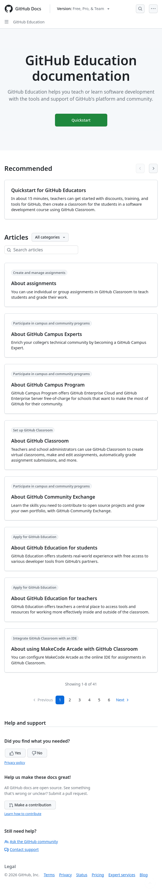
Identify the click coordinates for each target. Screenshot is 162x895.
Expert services (121, 874)
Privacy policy (14, 762)
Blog (144, 874)
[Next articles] (153, 168)
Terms (49, 874)
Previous (43, 699)
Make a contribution (30, 804)
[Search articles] (45, 250)
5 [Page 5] (99, 699)
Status (81, 874)
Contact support (21, 849)
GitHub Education (29, 21)
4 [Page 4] (89, 699)
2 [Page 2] (70, 699)
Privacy (65, 874)
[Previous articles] (140, 168)
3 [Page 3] (79, 699)
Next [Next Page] (122, 699)
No (37, 752)
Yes (15, 752)
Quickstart (81, 120)
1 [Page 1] (60, 699)
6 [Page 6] (109, 699)
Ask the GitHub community (31, 841)
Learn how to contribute (22, 813)
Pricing (98, 874)
